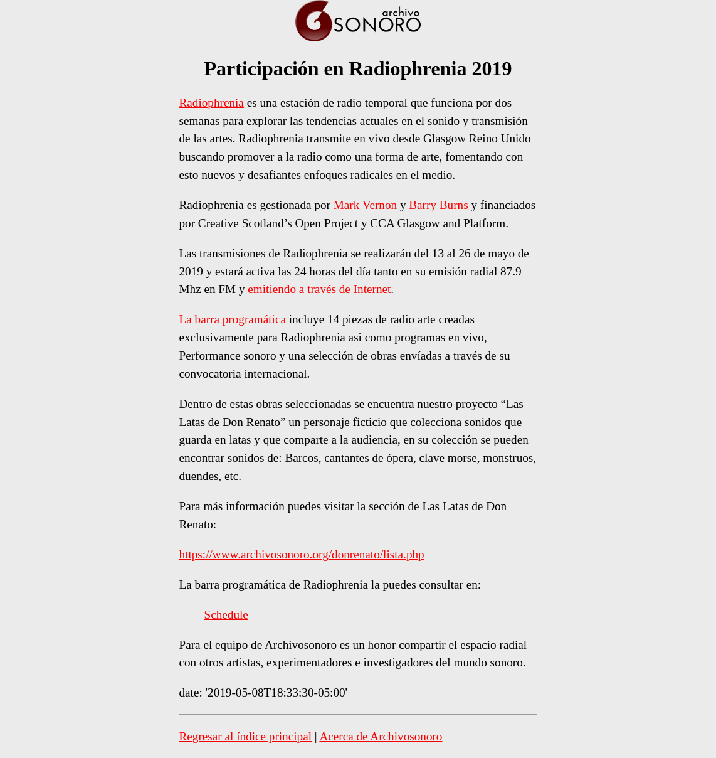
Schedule (226, 614)
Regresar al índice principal (245, 736)
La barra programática (232, 319)
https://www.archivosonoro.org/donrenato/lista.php (301, 554)
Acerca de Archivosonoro (380, 736)
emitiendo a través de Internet (319, 289)
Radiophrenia (211, 102)
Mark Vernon (365, 204)
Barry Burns (438, 204)
